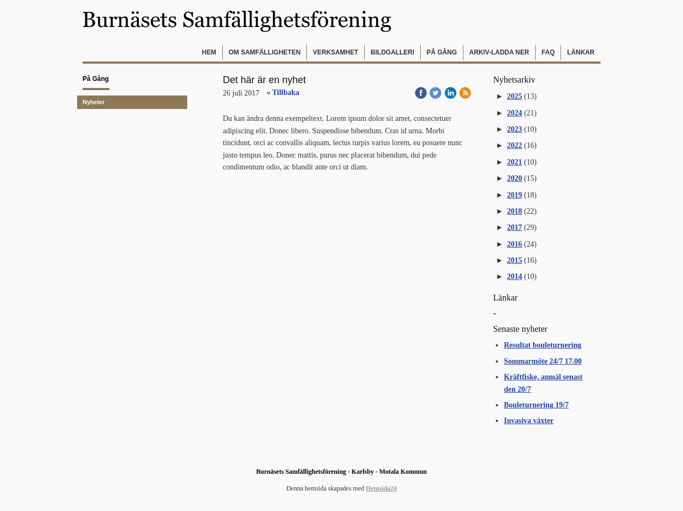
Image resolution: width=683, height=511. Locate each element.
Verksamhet (335, 52)
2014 (514, 276)
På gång (442, 52)
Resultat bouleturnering (543, 345)
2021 (514, 162)
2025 (514, 96)
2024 (514, 113)
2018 (514, 211)
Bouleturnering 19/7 (536, 405)
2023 (514, 129)
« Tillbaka (283, 92)
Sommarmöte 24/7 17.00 (543, 361)
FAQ (548, 52)
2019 (514, 195)
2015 (514, 260)
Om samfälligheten (264, 52)
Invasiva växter (529, 421)
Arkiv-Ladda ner (499, 52)
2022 (514, 145)
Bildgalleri (392, 52)
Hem (209, 52)
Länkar (581, 52)
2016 (514, 244)
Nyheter (94, 102)
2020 (514, 178)
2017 (514, 227)
